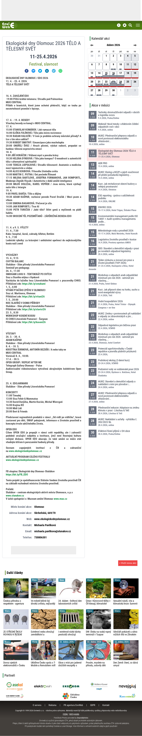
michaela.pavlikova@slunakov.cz (52, 531)
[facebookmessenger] (33, 71)
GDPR (92, 705)
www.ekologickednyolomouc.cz (22, 460)
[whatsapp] (60, 71)
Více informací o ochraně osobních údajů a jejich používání (95, 726)
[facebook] (27, 71)
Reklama (52, 705)
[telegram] (54, 71)
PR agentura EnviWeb (73, 705)
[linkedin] (47, 71)
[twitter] (40, 71)
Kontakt (105, 705)
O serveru (37, 705)
